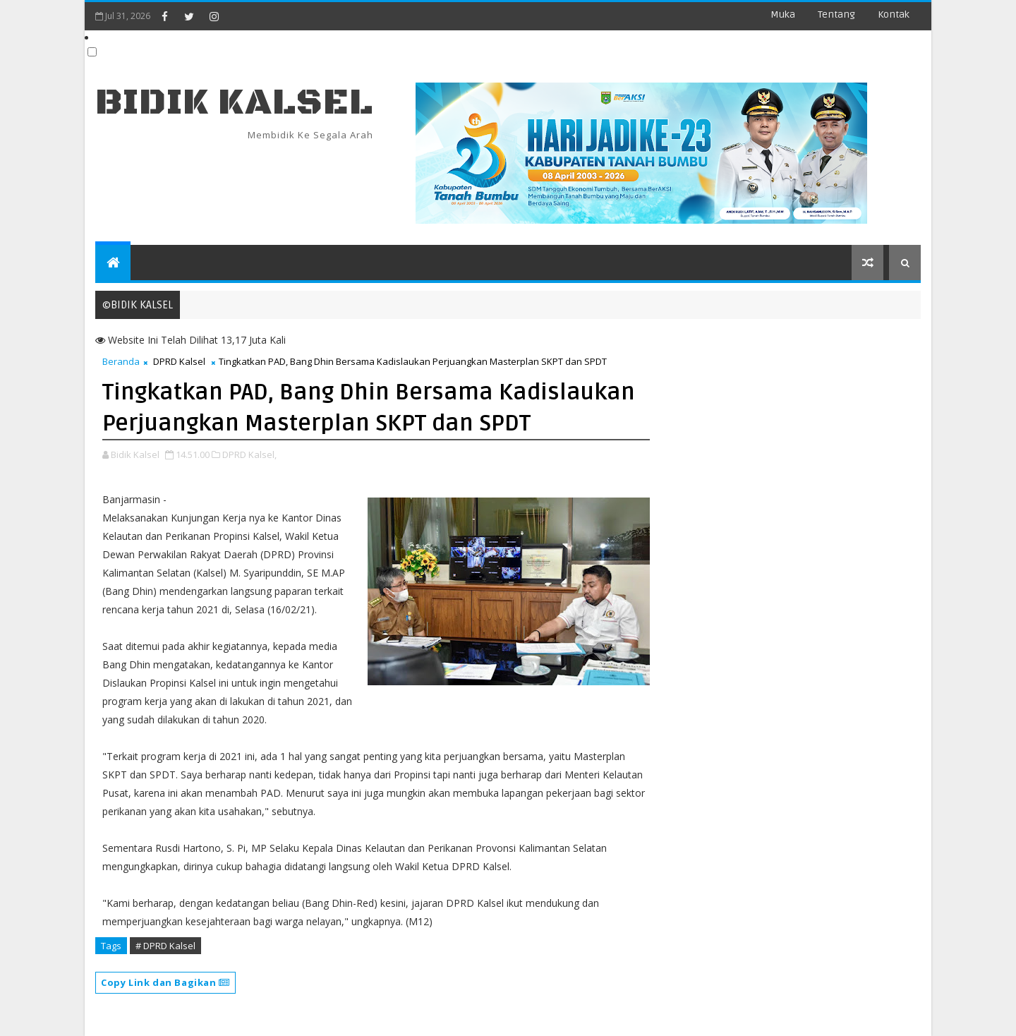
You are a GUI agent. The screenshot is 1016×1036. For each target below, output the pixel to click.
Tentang (836, 14)
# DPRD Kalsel (165, 945)
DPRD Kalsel (179, 361)
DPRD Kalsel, (249, 454)
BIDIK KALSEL (234, 103)
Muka (782, 14)
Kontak (893, 14)
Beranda (121, 361)
